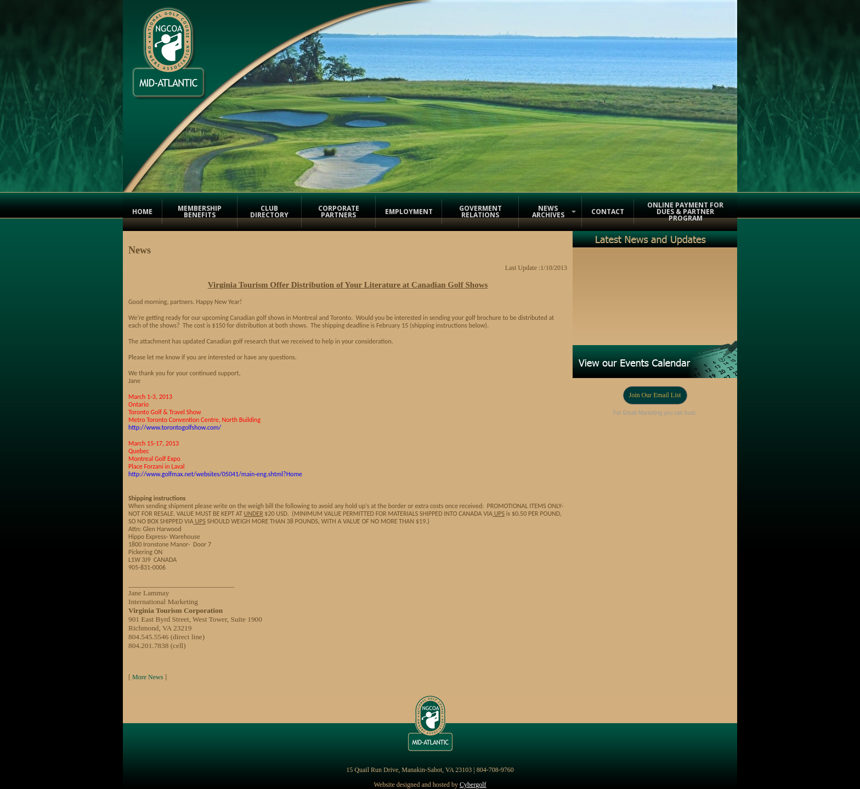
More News (147, 677)
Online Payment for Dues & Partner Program (685, 211)
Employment (409, 211)
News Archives (548, 211)
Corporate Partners (338, 211)
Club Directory (269, 211)
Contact (607, 211)
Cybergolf (473, 784)
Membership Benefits (200, 211)
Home (142, 211)
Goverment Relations (480, 211)
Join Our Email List (655, 395)
